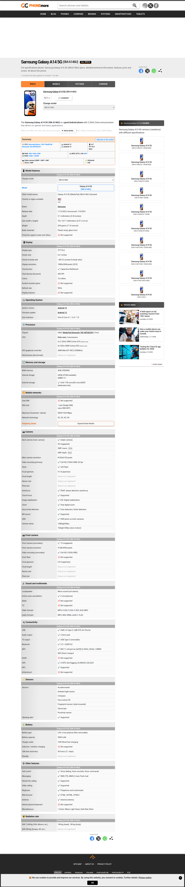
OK (92, 883)
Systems (105, 14)
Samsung (62, 207)
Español (68, 873)
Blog (53, 14)
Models (56, 84)
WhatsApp (154, 71)
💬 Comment (63, 98)
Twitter (147, 71)
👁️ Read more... (68, 131)
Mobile (129, 305)
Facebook (156, 5)
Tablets (140, 14)
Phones (65, 14)
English (58, 873)
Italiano (89, 873)
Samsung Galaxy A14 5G (141, 143)
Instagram (145, 5)
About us (89, 864)
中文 (128, 873)
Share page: (160, 71)
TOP (93, 858)
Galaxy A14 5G (86, 188)
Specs (33, 84)
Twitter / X (150, 5)
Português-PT (118, 873)
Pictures (79, 84)
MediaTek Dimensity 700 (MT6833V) (78, 333)
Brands (92, 14)
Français (79, 873)
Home (43, 14)
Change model (49, 103)
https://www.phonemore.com (35, 5)
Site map (77, 864)
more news (157, 364)
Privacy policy (104, 864)
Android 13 (62, 308)
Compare (78, 14)
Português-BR (102, 873)
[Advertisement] (92, 37)
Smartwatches (123, 14)
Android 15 (62, 313)
